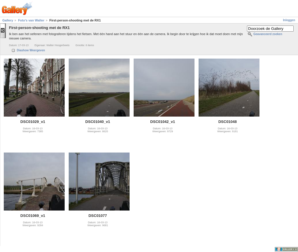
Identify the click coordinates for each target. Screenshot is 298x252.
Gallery (7, 20)
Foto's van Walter (31, 20)
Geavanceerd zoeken (267, 34)
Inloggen (289, 20)
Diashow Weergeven (31, 50)
